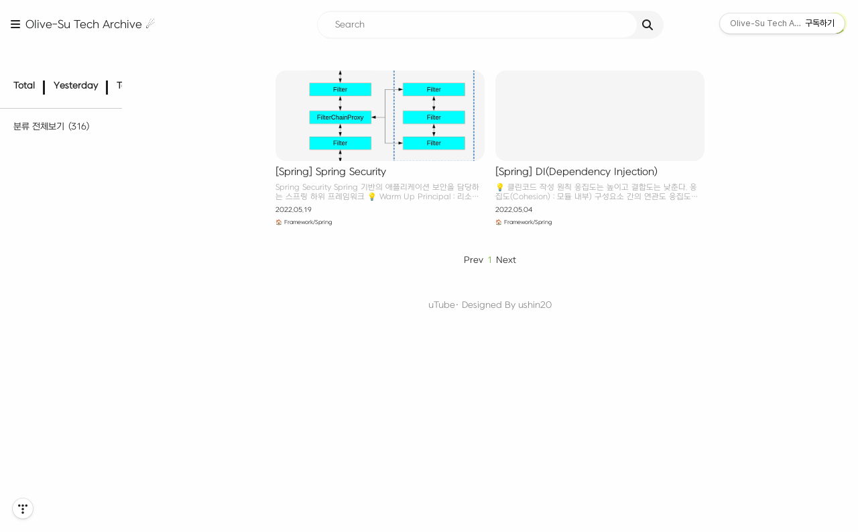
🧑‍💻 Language (55, 271)
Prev (493, 260)
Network (56, 497)
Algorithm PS (71, 214)
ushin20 (555, 305)
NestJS (53, 422)
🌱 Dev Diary (53, 140)
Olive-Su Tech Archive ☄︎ (90, 25)
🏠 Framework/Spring (328, 222)
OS (44, 517)
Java (52, 309)
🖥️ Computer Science (72, 459)
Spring (52, 403)
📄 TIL (54, 159)
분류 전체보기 (55, 108)
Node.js (55, 365)
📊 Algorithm (56, 196)
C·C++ (54, 289)
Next (527, 260)
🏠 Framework (56, 345)
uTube (462, 305)
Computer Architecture (88, 479)
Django (54, 384)
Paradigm (62, 234)
